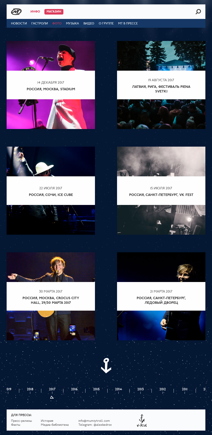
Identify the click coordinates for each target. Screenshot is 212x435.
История (47, 421)
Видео (88, 23)
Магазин (54, 11)
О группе (106, 23)
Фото (57, 23)
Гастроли (39, 23)
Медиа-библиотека (55, 425)
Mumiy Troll (16, 11)
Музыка (72, 23)
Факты (15, 425)
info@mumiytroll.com (94, 421)
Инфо (35, 11)
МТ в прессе (128, 23)
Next (106, 365)
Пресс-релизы (21, 421)
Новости (19, 23)
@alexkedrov (103, 425)
